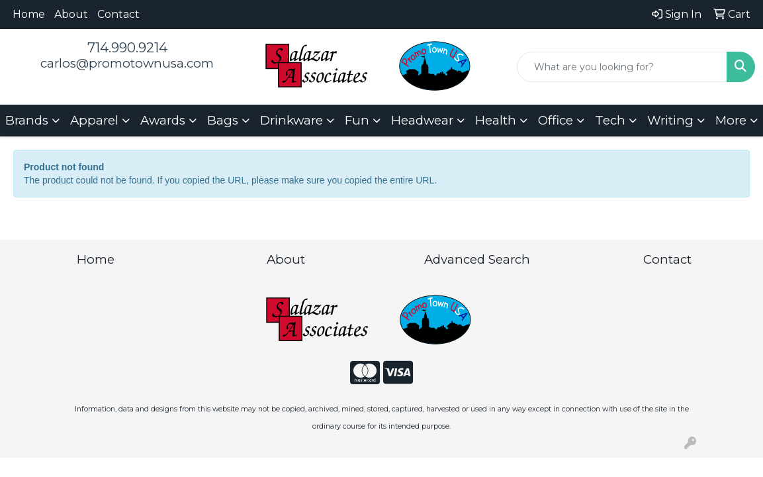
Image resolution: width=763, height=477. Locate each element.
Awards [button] (162, 120)
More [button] (730, 120)
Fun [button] (357, 120)
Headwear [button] (422, 120)
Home (29, 14)
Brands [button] (26, 120)
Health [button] (495, 120)
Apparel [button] (94, 120)
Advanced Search (477, 259)
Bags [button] (222, 120)
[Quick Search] (622, 67)
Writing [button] (670, 120)
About (71, 14)
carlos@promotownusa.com (127, 63)
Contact (118, 14)
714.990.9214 (127, 48)
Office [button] (555, 120)
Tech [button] (610, 120)
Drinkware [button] (291, 120)
